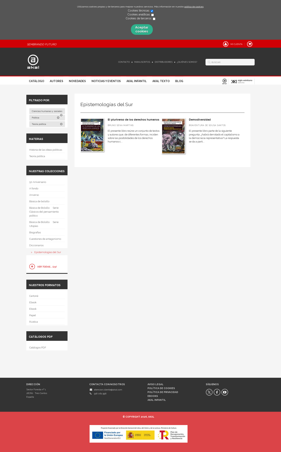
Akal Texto (161, 81)
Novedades (77, 81)
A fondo (33, 188)
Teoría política (47, 124)
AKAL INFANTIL (157, 400)
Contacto (124, 62)
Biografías (35, 232)
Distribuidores (164, 62)
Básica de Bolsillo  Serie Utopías (44, 224)
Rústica (33, 321)
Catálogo (36, 81)
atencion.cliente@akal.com (108, 389)
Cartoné (33, 295)
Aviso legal (156, 384)
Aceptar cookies (141, 29)
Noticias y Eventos (106, 81)
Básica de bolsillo (39, 201)
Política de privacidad (163, 392)
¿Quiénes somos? (187, 62)
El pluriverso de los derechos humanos (133, 120)
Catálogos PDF (37, 347)
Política (46, 117)
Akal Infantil (136, 81)
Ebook (32, 302)
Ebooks (153, 396)
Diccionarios (36, 245)
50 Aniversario (37, 182)
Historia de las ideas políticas (45, 149)
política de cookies (194, 6)
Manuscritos (142, 62)
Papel (32, 315)
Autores (56, 81)
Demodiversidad (200, 120)
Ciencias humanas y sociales (47, 112)
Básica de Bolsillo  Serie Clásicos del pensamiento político (44, 211)
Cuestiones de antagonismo (45, 238)
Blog (179, 81)
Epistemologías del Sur (47, 252)
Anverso (34, 194)
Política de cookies (161, 388)
